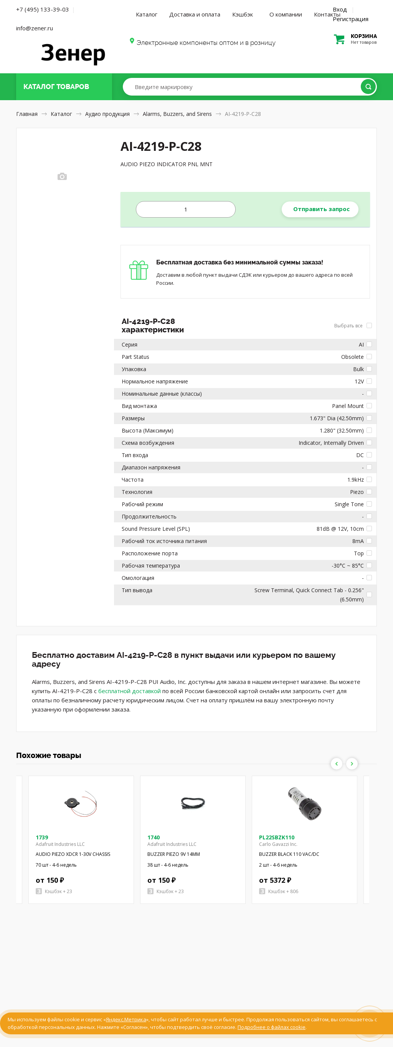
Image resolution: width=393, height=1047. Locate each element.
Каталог (146, 14)
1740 (153, 837)
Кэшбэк (242, 14)
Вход (340, 9)
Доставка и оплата (194, 14)
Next (352, 764)
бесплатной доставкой (129, 691)
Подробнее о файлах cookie (271, 1027)
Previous (336, 764)
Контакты (327, 14)
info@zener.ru (34, 28)
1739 (42, 837)
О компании (285, 14)
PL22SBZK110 (276, 837)
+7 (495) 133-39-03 (42, 9)
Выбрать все (353, 325)
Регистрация (350, 19)
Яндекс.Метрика (126, 1019)
